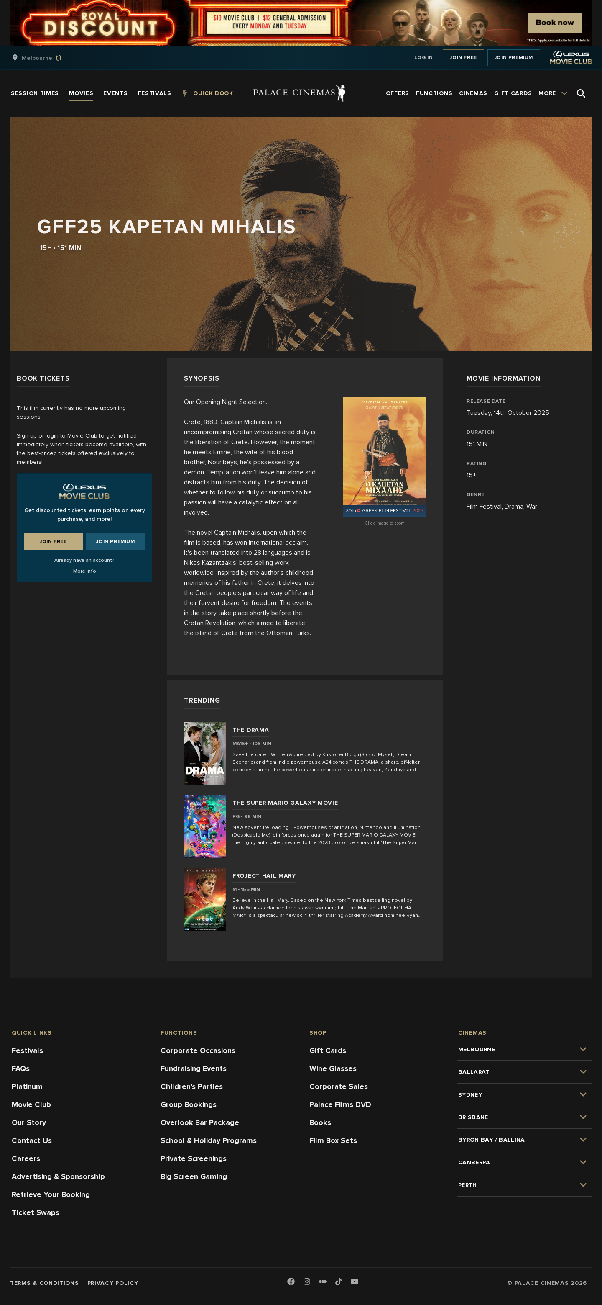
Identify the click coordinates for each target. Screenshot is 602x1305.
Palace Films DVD (340, 1104)
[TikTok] (338, 1281)
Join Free (463, 57)
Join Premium (514, 57)
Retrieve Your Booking (51, 1194)
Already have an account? (84, 560)
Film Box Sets (333, 1140)
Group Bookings (189, 1104)
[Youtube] (354, 1282)
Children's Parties (192, 1086)
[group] (45, 57)
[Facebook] (291, 1282)
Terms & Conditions (44, 1283)
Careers (26, 1158)
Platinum (27, 1086)
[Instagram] (307, 1282)
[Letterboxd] (323, 1281)
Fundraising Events (194, 1068)
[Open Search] (581, 93)
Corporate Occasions (198, 1050)
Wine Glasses (333, 1068)
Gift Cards (327, 1050)
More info (84, 571)
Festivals (27, 1050)
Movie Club (31, 1104)
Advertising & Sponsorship (58, 1176)
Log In (423, 57)
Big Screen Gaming (194, 1176)
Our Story (29, 1122)
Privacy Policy (112, 1283)
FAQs (21, 1068)
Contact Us (32, 1140)
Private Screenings (194, 1158)
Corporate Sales (338, 1086)
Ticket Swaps (35, 1212)
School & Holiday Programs (209, 1140)
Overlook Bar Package (200, 1122)
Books (320, 1122)
